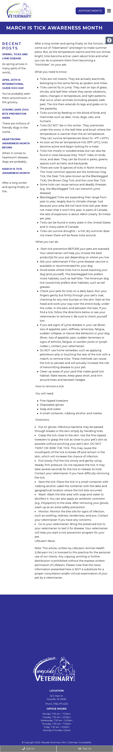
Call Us (28, 748)
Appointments (90, 10)
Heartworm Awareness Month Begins (16, 143)
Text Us (85, 748)
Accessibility (85, 742)
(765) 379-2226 (60, 704)
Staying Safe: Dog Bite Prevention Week (15, 113)
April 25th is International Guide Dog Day (13, 84)
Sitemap (72, 742)
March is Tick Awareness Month (16, 173)
